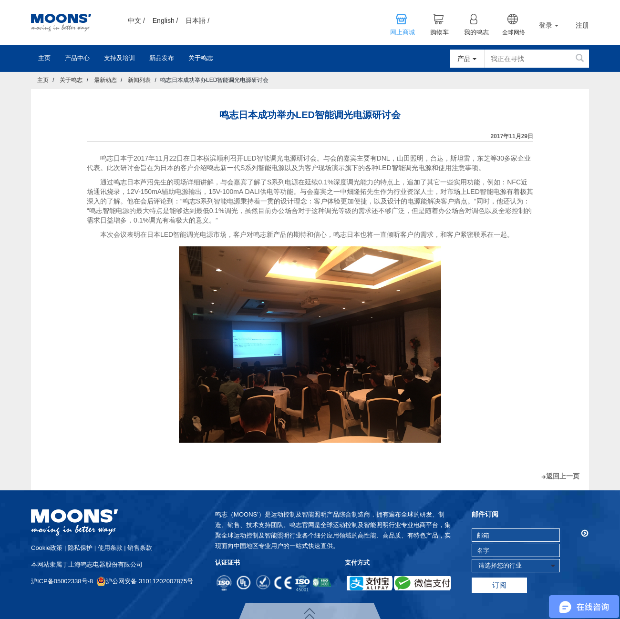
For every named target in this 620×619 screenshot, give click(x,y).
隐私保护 (80, 547)
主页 (44, 57)
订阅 (499, 585)
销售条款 (139, 547)
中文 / (136, 20)
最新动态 (105, 80)
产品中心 (77, 57)
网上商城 (402, 32)
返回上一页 (562, 476)
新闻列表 (139, 80)
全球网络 (513, 32)
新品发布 (161, 57)
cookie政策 (46, 547)
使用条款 (110, 547)
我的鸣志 (476, 32)
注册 (582, 25)
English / (165, 20)
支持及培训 (119, 57)
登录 (548, 25)
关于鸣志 (200, 57)
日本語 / (197, 20)
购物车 (439, 32)
